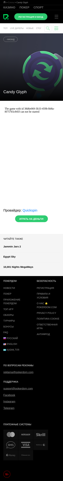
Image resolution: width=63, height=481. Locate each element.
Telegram (8, 408)
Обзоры (8, 315)
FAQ (5, 332)
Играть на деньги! (31, 219)
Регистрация (45, 288)
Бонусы (8, 326)
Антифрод (43, 334)
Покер (24, 7)
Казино (9, 7)
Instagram (9, 401)
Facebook (9, 395)
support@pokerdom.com (18, 388)
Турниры (9, 320)
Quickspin (30, 210)
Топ (5, 28)
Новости (9, 288)
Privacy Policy (46, 313)
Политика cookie (48, 318)
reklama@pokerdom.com (18, 372)
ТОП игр (8, 309)
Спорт (39, 7)
